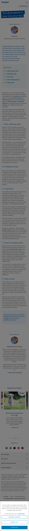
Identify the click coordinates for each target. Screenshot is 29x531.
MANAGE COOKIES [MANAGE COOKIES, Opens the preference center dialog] (14, 517)
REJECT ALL (14, 522)
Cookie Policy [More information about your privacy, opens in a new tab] (21, 513)
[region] (14, 516)
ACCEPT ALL (14, 527)
